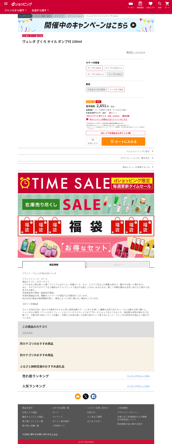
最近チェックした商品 (32, 416)
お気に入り (93, 143)
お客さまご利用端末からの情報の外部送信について (132, 418)
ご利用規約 (122, 407)
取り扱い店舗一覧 (30, 425)
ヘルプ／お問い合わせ (97, 407)
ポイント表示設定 (60, 421)
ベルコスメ (27, 332)
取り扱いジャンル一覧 (32, 421)
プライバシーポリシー (127, 412)
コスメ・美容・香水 (42, 16)
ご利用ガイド (58, 425)
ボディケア (59, 16)
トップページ (24, 16)
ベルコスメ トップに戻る (138, 151)
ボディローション (75, 16)
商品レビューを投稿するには (136, 167)
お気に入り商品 (29, 412)
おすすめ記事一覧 (60, 407)
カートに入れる (123, 141)
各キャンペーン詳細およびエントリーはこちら (108, 119)
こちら (54, 434)
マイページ (57, 416)
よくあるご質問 (94, 416)
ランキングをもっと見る (138, 375)
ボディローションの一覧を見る (135, 158)
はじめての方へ (94, 421)
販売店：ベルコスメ (135, 52)
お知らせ (91, 412)
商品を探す (27, 407)
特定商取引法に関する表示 (129, 423)
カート (55, 412)
